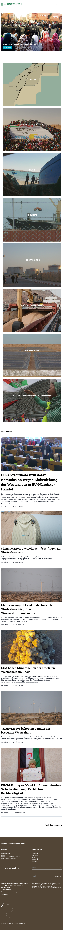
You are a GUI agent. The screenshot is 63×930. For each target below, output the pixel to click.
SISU (8, 923)
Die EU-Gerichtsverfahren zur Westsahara (12, 886)
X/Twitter (35, 853)
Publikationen (6, 890)
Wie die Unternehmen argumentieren (14, 883)
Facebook (35, 859)
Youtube (34, 857)
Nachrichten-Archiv (53, 825)
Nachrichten (6, 432)
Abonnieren (57, 876)
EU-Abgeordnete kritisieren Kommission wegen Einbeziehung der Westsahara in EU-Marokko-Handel (29, 482)
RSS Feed (4, 894)
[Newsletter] (42, 876)
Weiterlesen (7, 47)
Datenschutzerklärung (9, 892)
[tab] (30, 56)
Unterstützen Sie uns (12, 868)
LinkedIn (34, 861)
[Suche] (45, 867)
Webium (22, 923)
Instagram (35, 855)
